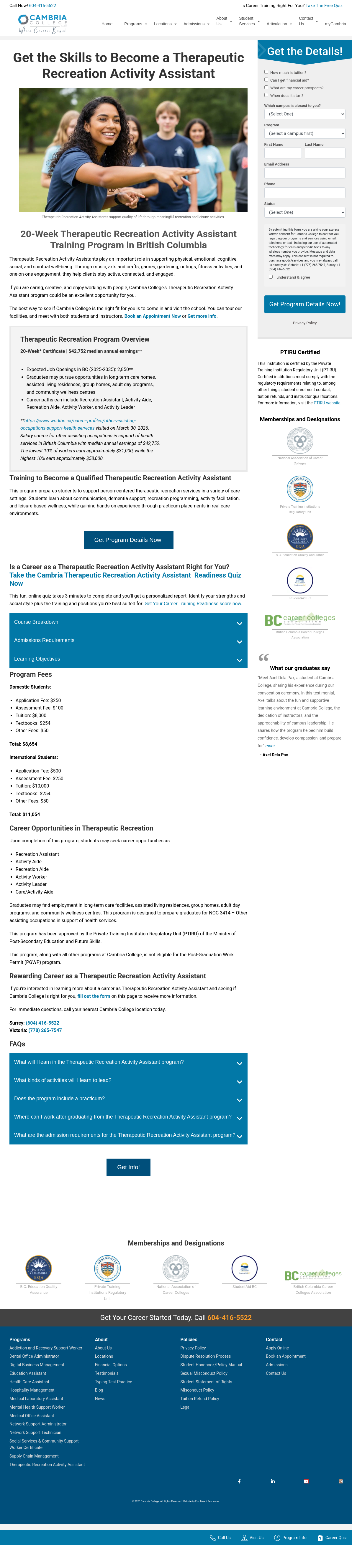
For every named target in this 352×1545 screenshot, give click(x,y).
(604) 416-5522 (42, 1023)
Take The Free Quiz (324, 5)
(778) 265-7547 (45, 1030)
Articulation (277, 23)
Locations (163, 23)
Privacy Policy (193, 1348)
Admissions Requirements (44, 640)
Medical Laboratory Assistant (36, 1398)
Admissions (194, 23)
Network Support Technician (35, 1432)
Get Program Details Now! (128, 540)
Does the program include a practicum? (59, 1098)
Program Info (290, 1538)
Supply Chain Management (34, 1456)
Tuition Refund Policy (200, 1398)
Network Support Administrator (38, 1424)
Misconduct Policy (197, 1390)
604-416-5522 (42, 5)
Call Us (220, 1538)
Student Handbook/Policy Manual (211, 1364)
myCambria (335, 23)
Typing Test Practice (113, 1381)
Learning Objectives (37, 659)
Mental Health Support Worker (37, 1407)
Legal (186, 1407)
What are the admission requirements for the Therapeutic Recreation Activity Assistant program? (124, 1135)
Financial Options (111, 1364)
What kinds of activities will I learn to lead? (63, 1080)
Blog (99, 1390)
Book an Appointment (286, 1356)
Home (106, 23)
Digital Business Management (36, 1364)
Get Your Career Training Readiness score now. (193, 603)
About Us (222, 21)
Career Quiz (332, 1538)
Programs (133, 23)
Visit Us (252, 1538)
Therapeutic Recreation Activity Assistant (47, 1464)
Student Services (247, 21)
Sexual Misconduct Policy (204, 1373)
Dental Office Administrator (34, 1356)
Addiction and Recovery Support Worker (45, 1348)
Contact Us (306, 21)
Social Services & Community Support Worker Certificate (44, 1444)
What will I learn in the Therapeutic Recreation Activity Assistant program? (99, 1062)
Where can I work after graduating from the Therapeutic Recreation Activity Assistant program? (123, 1117)
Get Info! (128, 1167)
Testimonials (107, 1373)
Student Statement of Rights (206, 1381)
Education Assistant (27, 1373)
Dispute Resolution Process (206, 1356)
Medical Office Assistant (31, 1415)
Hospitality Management (32, 1390)
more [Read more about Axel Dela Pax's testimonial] (270, 745)
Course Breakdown (36, 622)
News (100, 1398)
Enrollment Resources (207, 1501)
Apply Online (277, 1348)
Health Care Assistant (29, 1381)
